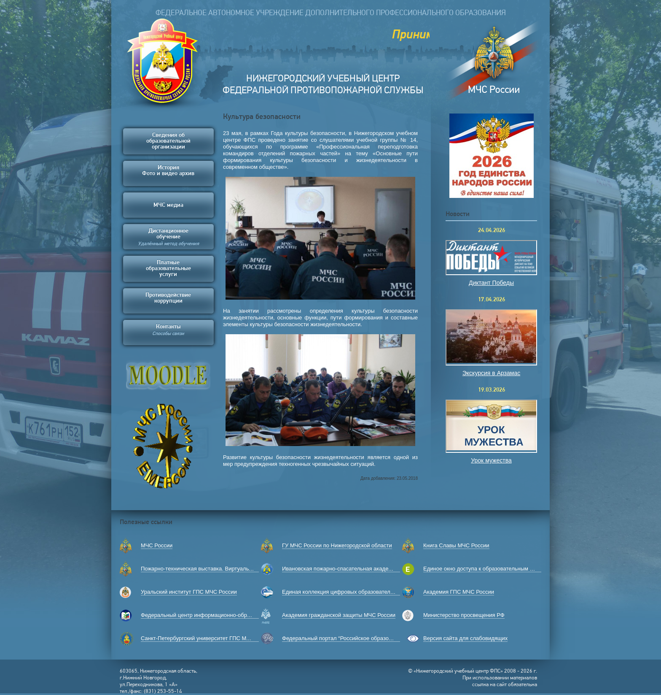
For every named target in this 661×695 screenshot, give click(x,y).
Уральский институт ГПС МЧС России (189, 592)
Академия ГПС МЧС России (458, 592)
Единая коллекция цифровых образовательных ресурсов (355, 592)
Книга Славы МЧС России (456, 545)
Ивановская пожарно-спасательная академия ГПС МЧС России (363, 568)
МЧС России (156, 545)
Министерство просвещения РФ (464, 615)
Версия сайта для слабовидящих (465, 638)
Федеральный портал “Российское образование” (344, 638)
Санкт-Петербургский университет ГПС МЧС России (207, 638)
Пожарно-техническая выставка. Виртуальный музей (208, 568)
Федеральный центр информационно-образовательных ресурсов (224, 615)
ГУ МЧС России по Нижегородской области (337, 545)
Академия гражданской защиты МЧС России (338, 615)
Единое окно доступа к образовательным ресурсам (488, 568)
